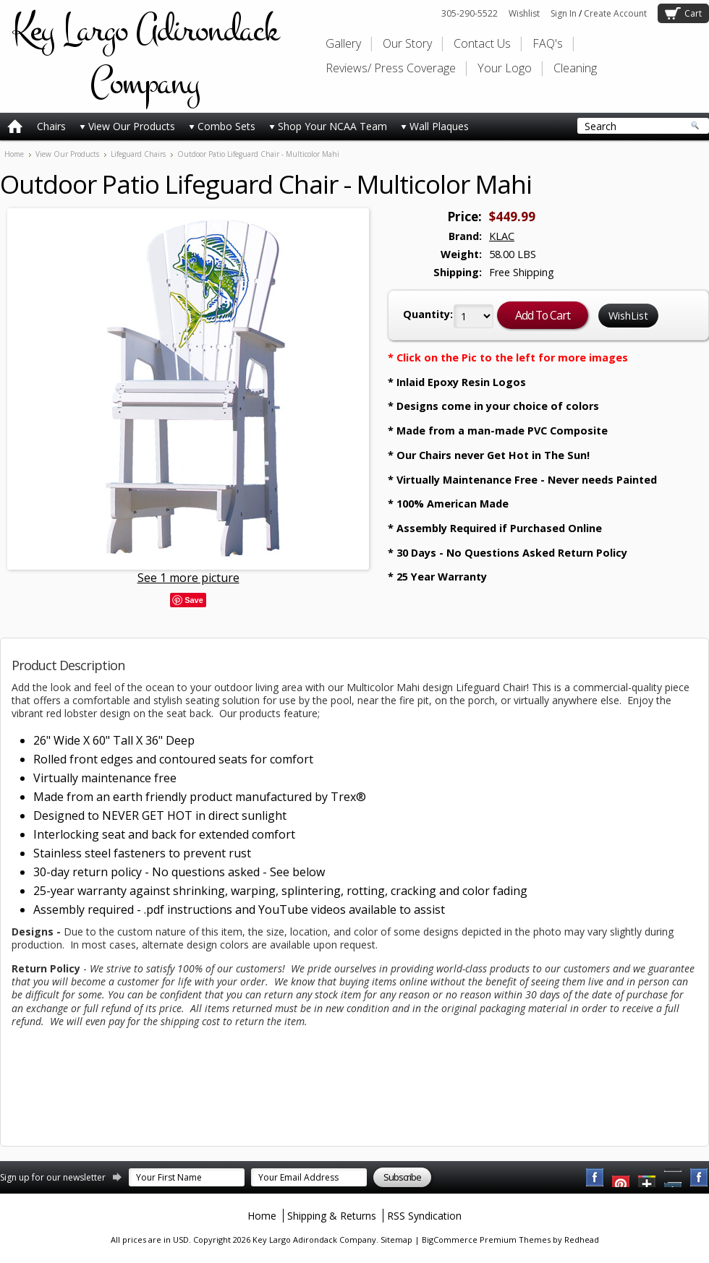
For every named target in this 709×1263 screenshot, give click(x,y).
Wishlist (524, 13)
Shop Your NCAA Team (328, 126)
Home (14, 154)
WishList (628, 315)
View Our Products (127, 126)
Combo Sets (222, 126)
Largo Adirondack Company (145, 56)
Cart (693, 13)
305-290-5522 (469, 13)
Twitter (647, 1177)
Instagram (699, 1177)
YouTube (621, 1177)
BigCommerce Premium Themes (486, 1239)
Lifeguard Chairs (138, 154)
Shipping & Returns (331, 1216)
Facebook (595, 1177)
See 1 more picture (188, 578)
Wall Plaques (435, 126)
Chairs (51, 126)
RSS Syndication (424, 1216)
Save (193, 600)
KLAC (501, 236)
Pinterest (673, 1177)
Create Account (615, 13)
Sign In (564, 13)
